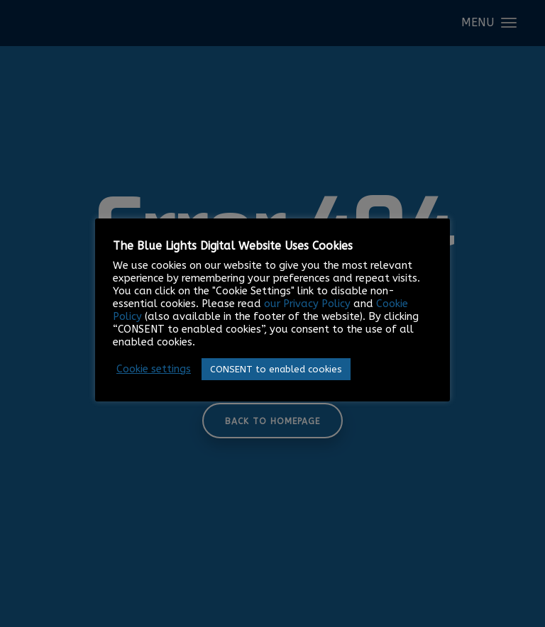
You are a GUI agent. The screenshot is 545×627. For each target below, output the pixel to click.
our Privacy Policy (307, 304)
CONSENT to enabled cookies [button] (276, 369)
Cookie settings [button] (153, 369)
